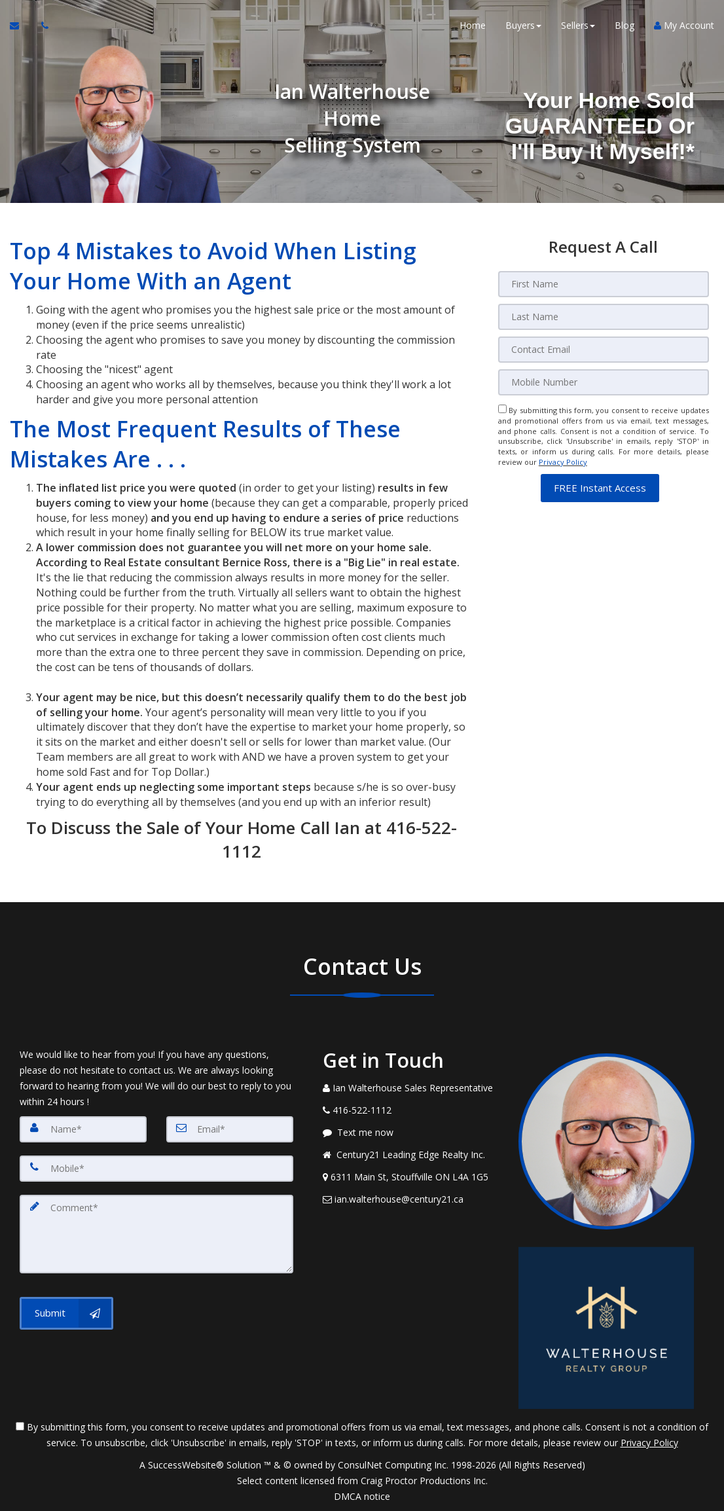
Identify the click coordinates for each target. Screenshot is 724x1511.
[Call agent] (41, 26)
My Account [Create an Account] (684, 26)
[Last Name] (603, 317)
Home (473, 26)
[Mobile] (603, 382)
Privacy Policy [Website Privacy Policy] (563, 462)
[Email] (603, 350)
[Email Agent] (20, 26)
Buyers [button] (523, 26)
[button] (600, 488)
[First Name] (603, 284)
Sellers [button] (578, 26)
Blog (624, 26)
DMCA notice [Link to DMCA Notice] (362, 1496)
